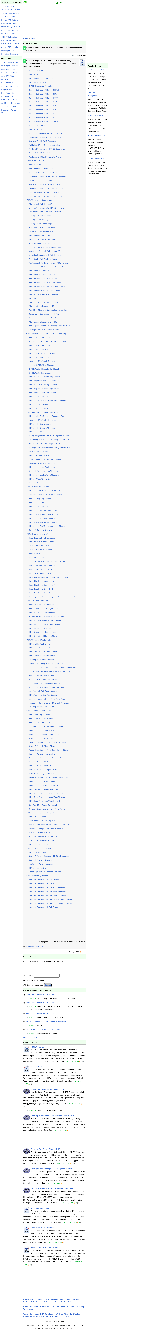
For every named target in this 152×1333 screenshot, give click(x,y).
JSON (67, 1301)
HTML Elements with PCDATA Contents (45, 283)
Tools (51, 1304)
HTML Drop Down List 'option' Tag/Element (47, 797)
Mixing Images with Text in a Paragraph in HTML (49, 436)
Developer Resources (10, 66)
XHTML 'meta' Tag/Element (40, 373)
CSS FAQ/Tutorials (9, 37)
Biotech (44, 1319)
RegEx (26, 1319)
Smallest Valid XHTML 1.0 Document (44, 184)
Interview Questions (9, 54)
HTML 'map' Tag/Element (39, 844)
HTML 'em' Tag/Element (39, 502)
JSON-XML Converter (10, 10)
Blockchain (28, 1301)
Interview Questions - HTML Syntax (44, 883)
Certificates (75, 1316)
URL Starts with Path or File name (43, 565)
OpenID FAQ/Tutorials (10, 27)
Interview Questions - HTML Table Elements (47, 895)
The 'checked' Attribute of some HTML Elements (49, 263)
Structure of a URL (37, 557)
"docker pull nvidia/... (97, 70)
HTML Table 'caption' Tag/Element (43, 695)
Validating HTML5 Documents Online (44, 145)
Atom (73, 1309)
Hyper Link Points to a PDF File (42, 589)
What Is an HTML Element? (40, 204)
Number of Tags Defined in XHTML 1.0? (45, 172)
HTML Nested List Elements (40, 628)
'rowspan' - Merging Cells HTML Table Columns (49, 703)
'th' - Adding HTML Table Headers (43, 691)
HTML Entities (35, 298)
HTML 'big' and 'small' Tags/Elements (44, 518)
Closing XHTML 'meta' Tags (40, 224)
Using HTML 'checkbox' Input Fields (44, 738)
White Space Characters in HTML (43, 322)
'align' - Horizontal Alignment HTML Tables (47, 683)
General (54, 1301)
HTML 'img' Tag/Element (39, 817)
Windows (49, 1316)
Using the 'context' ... (97, 116)
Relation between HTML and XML (43, 94)
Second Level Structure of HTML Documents (47, 341)
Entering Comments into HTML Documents (47, 208)
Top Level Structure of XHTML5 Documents (47, 149)
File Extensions (7, 83)
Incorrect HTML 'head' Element (42, 361)
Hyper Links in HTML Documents (42, 538)
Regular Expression (9, 90)
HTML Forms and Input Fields (38, 711)
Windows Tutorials (9, 73)
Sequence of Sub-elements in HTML (44, 314)
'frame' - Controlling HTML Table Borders (46, 664)
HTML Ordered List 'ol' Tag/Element (44, 609)
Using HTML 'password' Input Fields (44, 734)
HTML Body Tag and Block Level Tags (42, 412)
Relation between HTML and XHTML (44, 90)
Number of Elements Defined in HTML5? (46, 133)
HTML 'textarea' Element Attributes (43, 789)
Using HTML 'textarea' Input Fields (43, 785)
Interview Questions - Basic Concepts (44, 880)
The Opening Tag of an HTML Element (45, 212)
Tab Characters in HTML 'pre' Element (45, 459)
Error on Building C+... (97, 135)
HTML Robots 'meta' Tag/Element (43, 385)
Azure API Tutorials (9, 47)
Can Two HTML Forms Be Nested (43, 805)
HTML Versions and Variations (41, 78)
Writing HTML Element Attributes (42, 239)
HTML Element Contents (39, 271)
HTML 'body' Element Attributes (42, 428)
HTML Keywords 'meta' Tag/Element (44, 381)
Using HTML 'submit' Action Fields (43, 754)
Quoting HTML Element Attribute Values (45, 247)
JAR (56, 1316)
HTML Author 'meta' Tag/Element (42, 392)
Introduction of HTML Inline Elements (44, 491)
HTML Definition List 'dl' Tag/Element (44, 624)
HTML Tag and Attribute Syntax (39, 200)
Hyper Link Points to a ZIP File (42, 593)
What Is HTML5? (36, 129)
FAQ (53, 1309)
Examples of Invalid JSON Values (40, 997)
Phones (57, 1319)
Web (69, 1304)
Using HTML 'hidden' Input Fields (43, 770)
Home (25, 38)
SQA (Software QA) (9, 62)
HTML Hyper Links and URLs (38, 534)
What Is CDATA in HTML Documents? (44, 302)
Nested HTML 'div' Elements (40, 860)
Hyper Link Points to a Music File (43, 585)
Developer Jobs (8, 51)
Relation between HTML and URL (43, 106)
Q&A (38, 1319)
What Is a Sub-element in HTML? (43, 306)
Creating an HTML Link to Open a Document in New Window (54, 597)
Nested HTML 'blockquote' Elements (44, 471)
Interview (61, 1309)
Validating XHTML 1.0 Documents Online (46, 188)
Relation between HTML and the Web (44, 102)
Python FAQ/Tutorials (10, 20)
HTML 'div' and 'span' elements (39, 848)
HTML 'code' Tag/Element (39, 506)
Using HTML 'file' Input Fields (41, 766)
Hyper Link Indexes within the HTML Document (48, 577)
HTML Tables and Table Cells (38, 640)
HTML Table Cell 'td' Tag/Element (43, 652)
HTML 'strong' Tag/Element (40, 499)
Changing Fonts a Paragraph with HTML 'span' (48, 872)
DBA (42, 1316)
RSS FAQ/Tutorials (9, 40)
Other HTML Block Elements (41, 483)
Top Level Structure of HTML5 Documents (46, 137)
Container (39, 1301)
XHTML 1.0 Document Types (41, 180)
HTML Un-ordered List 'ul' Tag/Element (45, 620)
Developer (34, 1316)
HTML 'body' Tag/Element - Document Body (47, 416)
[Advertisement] (11, 146)
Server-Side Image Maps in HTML (43, 836)
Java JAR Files (7, 76)
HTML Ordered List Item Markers (42, 632)
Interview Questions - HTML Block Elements (47, 887)
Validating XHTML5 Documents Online (45, 157)
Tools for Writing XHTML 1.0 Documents (46, 192)
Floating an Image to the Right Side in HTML (47, 829)
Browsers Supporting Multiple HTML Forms (47, 809)
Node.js (26, 1304)
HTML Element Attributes (39, 235)
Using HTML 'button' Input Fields (42, 781)
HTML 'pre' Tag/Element (39, 455)
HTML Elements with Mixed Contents (44, 290)
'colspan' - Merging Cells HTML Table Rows (47, 699)
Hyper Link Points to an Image (41, 581)
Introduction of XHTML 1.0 (37, 161)
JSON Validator (7, 6)
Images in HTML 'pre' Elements (42, 463)
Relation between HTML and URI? (43, 110)
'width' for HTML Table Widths (41, 675)
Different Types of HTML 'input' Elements (46, 726)
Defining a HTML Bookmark (40, 550)
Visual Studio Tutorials (10, 44)
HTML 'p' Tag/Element (38, 432)
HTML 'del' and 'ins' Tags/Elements (43, 514)
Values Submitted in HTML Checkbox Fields (47, 742)
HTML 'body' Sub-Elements (40, 424)
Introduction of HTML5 (35, 125)
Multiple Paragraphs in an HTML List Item (46, 616)
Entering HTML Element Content (42, 227)
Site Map (80, 1309)
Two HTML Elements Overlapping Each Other (48, 310)
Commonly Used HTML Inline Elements (45, 495)
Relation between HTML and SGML (43, 121)
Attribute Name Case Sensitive (42, 243)
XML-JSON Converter (10, 13)
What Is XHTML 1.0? (37, 165)
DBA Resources (8, 69)
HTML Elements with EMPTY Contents (45, 279)
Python (39, 1304)
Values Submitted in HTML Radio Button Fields (48, 750)
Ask (31, 1311)
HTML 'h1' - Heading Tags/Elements (44, 475)
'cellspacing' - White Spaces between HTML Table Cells (52, 667)
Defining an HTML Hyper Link (41, 546)
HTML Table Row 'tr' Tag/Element (43, 648)
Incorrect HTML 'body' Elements (42, 420)
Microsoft (75, 1301)
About (36, 1309)
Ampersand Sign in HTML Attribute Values (46, 251)
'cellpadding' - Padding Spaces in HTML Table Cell (50, 671)
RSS (45, 1304)
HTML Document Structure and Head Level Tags (46, 334)
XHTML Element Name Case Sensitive (45, 231)
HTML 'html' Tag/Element (39, 337)
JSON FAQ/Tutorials (9, 17)
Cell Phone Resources (10, 103)
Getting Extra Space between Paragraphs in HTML (50, 448)
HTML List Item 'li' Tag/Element (42, 612)
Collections (45, 1309)
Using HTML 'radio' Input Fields (42, 746)
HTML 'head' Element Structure (42, 353)
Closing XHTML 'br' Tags (39, 220)
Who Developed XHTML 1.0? (41, 169)
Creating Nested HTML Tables (41, 707)
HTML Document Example (40, 82)
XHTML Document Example (40, 86)
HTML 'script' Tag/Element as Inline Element (47, 526)
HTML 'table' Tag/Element (39, 644)
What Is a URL (35, 554)
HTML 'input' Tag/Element (39, 722)
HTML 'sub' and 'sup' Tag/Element (43, 510)
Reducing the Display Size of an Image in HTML (49, 825)
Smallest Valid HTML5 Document (42, 141)
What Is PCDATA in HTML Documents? (45, 294)
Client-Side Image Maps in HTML (43, 840)
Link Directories (8, 93)
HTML (33, 38)
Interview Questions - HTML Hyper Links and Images (51, 899)
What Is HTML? (35, 74)
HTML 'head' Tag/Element (39, 345)
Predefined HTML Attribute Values (43, 259)
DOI (51, 1319)
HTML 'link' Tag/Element (39, 404)
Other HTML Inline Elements (41, 530)
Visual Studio (61, 1304)
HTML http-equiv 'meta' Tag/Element (44, 389)
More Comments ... (31, 1039)
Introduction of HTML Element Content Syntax (45, 267)
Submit (48, 987)
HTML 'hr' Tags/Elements (39, 479)
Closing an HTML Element (40, 216)
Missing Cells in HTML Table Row (43, 679)
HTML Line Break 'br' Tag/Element (43, 522)
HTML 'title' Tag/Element (39, 357)
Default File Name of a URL (40, 573)
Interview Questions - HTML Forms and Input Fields (50, 903)
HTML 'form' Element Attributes (42, 718)
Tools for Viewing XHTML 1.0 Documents (46, 196)
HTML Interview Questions (37, 876)
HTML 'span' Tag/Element (39, 868)
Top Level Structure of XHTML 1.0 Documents (48, 176)
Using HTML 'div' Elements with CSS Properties (49, 856)
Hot (31, 1309)
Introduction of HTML (35, 70)
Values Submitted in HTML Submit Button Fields (49, 758)
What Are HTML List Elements (41, 605)
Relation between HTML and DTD (43, 118)
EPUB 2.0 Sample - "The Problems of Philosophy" (47, 1024)
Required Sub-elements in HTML (42, 318)
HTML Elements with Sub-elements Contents (47, 286)
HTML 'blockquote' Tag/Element (42, 467)
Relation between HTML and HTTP (43, 98)
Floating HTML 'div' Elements (41, 864)
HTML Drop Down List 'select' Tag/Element (47, 793)
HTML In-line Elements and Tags (40, 487)
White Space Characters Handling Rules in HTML (49, 326)
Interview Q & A (8, 96)
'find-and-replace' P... (97, 158)
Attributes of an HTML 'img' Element (44, 821)
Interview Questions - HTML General (44, 907)
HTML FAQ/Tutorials (10, 34)
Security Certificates (10, 86)
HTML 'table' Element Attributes (42, 656)
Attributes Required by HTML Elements (45, 255)
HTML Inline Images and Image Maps (42, 813)
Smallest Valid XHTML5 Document (43, 153)
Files (66, 1316)
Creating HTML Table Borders (41, 660)
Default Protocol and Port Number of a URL (47, 561)
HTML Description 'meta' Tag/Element (44, 377)
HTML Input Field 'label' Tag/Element (44, 801)
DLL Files (5, 79)
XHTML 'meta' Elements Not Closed (44, 369)
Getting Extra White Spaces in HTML (44, 330)
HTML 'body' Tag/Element (39, 349)
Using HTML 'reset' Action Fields (42, 762)
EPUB (47, 1301)
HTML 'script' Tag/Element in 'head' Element (47, 400)
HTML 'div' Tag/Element (39, 852)
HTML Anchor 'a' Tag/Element (41, 542)
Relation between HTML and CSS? (43, 114)
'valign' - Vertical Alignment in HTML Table (46, 687)
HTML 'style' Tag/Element (39, 408)
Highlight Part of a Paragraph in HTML (45, 444)
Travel (64, 1319)
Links (32, 1319)
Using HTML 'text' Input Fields (41, 730)
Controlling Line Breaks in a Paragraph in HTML (49, 440)
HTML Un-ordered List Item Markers (44, 636)
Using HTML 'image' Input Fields (42, 774)
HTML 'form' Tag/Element (39, 715)
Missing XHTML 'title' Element (41, 365)
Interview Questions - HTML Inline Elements (47, 891)
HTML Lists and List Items (37, 601)
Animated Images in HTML (40, 832)
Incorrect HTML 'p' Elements (41, 451)
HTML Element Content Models (42, 275)
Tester (26, 1316)
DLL (61, 1316)
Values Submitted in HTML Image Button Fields (49, 777)
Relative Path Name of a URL (41, 569)
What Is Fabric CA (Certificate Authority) (43, 1031)
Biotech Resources (9, 100)
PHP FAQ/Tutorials (9, 23)
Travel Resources (8, 107)
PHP (33, 1304)
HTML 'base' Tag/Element (39, 396)
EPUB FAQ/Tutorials (10, 30)
